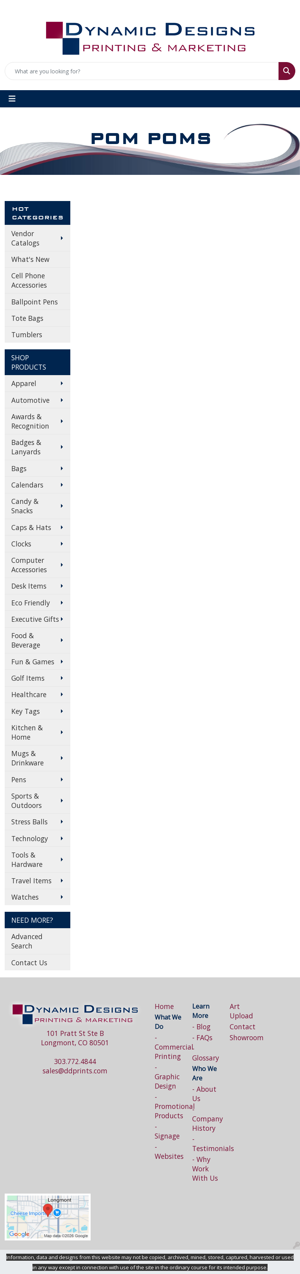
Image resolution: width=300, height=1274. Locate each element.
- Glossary (205, 1053)
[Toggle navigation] (12, 98)
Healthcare (28, 694)
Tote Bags (27, 318)
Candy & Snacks (25, 505)
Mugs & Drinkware (27, 758)
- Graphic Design (167, 1076)
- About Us (204, 1093)
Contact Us (29, 962)
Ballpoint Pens (34, 301)
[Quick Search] (142, 71)
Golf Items (28, 678)
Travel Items (31, 880)
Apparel (23, 383)
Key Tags (25, 711)
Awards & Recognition (30, 421)
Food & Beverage (25, 640)
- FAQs (202, 1037)
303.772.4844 (75, 1061)
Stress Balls (29, 821)
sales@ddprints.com (75, 1070)
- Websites (169, 1151)
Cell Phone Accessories (29, 280)
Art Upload (241, 1011)
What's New (30, 259)
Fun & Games (32, 661)
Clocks (21, 543)
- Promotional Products (169, 1106)
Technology (29, 838)
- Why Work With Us (205, 1169)
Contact (242, 1026)
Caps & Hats (31, 527)
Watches (25, 897)
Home (164, 1006)
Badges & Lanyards (26, 447)
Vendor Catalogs (25, 238)
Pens (18, 779)
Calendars (27, 484)
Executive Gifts (35, 619)
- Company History (206, 1119)
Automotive (30, 400)
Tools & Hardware (27, 859)
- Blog (201, 1026)
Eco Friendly (30, 602)
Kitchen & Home (27, 732)
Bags (19, 468)
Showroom (244, 1037)
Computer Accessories (29, 564)
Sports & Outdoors (26, 800)
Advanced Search (27, 941)
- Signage (167, 1131)
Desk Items (28, 586)
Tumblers (26, 334)
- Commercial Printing (169, 1047)
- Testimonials (206, 1143)
